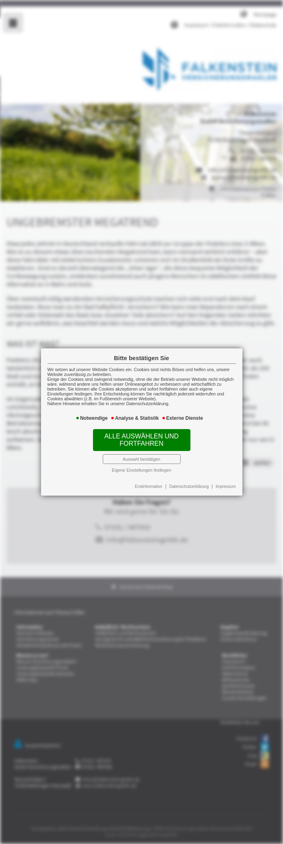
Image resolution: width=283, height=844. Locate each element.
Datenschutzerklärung (185, 481)
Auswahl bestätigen (141, 455)
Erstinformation (148, 481)
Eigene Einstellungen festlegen (141, 466)
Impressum (220, 481)
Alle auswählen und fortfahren (142, 438)
